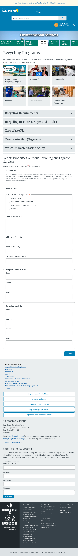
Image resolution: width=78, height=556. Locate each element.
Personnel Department (47, 530)
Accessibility (34, 552)
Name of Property (13, 247)
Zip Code (7, 488)
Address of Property (14, 237)
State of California (64, 510)
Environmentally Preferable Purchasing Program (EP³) (21, 386)
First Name (8, 472)
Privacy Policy (24, 552)
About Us (74, 42)
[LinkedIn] (10, 512)
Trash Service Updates (64, 42)
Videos (7, 388)
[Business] (63, 70)
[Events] (39, 92)
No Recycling (16, 198)
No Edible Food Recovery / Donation (25, 205)
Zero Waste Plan (37, 130)
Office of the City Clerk (47, 523)
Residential (34, 79)
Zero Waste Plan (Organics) (37, 139)
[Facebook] (3, 509)
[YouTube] (9, 509)
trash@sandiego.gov (16, 436)
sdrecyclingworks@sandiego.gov (15, 438)
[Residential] (39, 70)
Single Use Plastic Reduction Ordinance (39, 415)
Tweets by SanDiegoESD (12, 442)
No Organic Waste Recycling (22, 202)
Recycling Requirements (37, 113)
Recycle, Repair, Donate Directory (39, 394)
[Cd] (63, 92)
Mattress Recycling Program (39, 404)
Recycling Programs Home (13, 364)
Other (13, 209)
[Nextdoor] (15, 509)
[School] (14, 92)
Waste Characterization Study (37, 148)
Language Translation (48, 552)
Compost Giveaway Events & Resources (17, 383)
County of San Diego (65, 507)
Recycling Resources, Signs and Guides (37, 122)
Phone (8, 282)
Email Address (9, 463)
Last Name (8, 480)
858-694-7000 (8, 432)
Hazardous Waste (54, 42)
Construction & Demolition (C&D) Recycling (18, 379)
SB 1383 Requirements (12, 381)
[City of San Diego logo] (10, 10)
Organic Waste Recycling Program (15, 367)
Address (9, 319)
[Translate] (74, 25)
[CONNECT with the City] (62, 25)
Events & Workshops (39, 399)
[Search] (35, 18)
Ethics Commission (46, 518)
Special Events (36, 101)
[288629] (14, 70)
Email (8, 292)
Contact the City (62, 552)
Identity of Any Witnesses (16, 256)
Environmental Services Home (6, 42)
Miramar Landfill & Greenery (29, 42)
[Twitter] (6, 509)
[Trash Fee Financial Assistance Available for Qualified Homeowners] (39, 3)
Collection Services (19, 42)
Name (8, 273)
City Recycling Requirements (39, 409)
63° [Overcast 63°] (39, 12)
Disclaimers (13, 552)
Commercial (59, 79)
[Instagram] (13, 509)
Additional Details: (13, 217)
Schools (8, 101)
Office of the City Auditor (48, 521)
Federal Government (65, 512)
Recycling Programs (43, 42)
